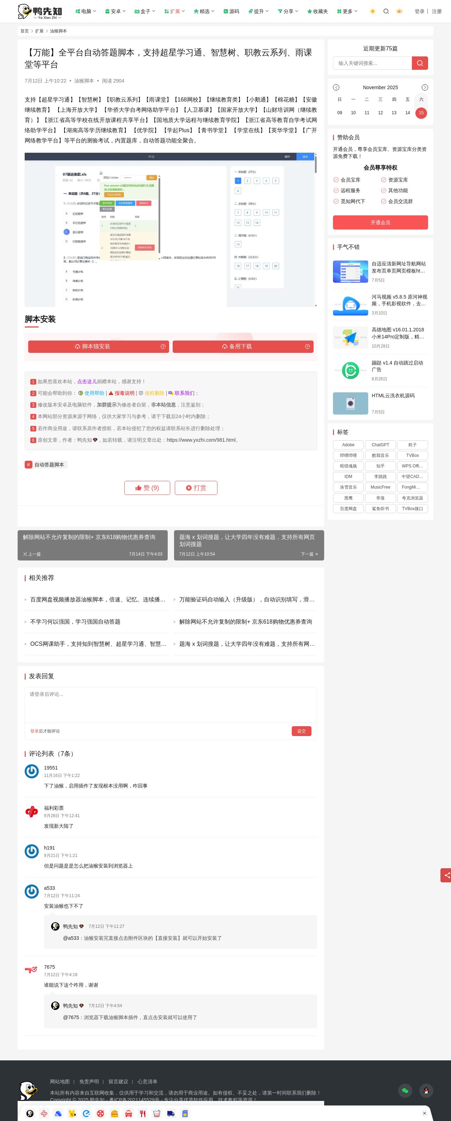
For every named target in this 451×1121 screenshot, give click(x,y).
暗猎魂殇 (348, 466)
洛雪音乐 (348, 487)
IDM (348, 476)
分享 (286, 11)
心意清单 (147, 1081)
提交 (301, 731)
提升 (256, 11)
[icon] (405, 1091)
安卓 (113, 11)
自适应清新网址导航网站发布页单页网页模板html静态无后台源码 (399, 270)
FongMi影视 (413, 487)
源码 (231, 11)
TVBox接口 (412, 508)
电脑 (83, 11)
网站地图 (60, 1081)
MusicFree (380, 487)
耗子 (412, 444)
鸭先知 (73, 926)
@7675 (71, 1017)
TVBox (412, 455)
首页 (24, 31)
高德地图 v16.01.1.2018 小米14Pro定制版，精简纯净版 (398, 336)
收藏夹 (317, 11)
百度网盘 (348, 508)
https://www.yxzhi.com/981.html (201, 440)
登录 (420, 11)
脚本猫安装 (92, 347)
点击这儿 (87, 381)
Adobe (348, 444)
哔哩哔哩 (348, 455)
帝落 (380, 498)
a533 (49, 888)
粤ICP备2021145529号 (134, 1100)
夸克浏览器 (412, 498)
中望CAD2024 (415, 476)
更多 (345, 11)
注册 (437, 11)
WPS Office (413, 466)
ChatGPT (380, 444)
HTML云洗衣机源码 (393, 395)
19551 (51, 768)
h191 (49, 848)
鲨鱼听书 (380, 508)
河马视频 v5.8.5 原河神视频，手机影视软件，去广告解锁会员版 (399, 303)
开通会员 (380, 222)
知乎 (380, 466)
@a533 (71, 938)
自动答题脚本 (49, 464)
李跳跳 (380, 476)
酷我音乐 (380, 455)
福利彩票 (54, 808)
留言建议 (118, 1081)
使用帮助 (91, 393)
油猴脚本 (84, 81)
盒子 (142, 11)
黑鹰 (348, 498)
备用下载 (237, 347)
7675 (49, 967)
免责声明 (89, 1081)
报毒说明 (122, 393)
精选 (202, 11)
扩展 (172, 11)
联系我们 (181, 393)
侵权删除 (151, 393)
